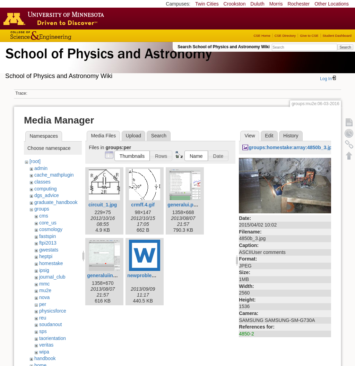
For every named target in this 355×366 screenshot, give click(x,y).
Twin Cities (207, 4)
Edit (269, 135)
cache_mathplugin (54, 175)
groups (41, 209)
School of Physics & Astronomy (107, 62)
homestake (51, 263)
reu (42, 318)
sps (43, 331)
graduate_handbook (56, 202)
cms (43, 216)
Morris (276, 4)
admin (40, 168)
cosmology (50, 229)
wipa (44, 352)
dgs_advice (46, 195)
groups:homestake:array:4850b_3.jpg (292, 147)
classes (42, 182)
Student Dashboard (337, 35)
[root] (35, 161)
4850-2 (246, 334)
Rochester (298, 4)
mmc (44, 284)
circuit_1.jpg (102, 204)
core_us (48, 222)
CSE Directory (285, 35)
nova (44, 297)
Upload (133, 135)
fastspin (47, 236)
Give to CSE (309, 35)
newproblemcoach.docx (154, 275)
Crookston (235, 4)
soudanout (50, 324)
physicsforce (52, 311)
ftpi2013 (48, 243)
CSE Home (261, 35)
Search (345, 47)
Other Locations (331, 4)
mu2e (45, 290)
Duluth (257, 4)
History (290, 135)
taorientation (52, 338)
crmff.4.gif (143, 204)
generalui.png (183, 204)
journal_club (52, 277)
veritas (46, 345)
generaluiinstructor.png (114, 275)
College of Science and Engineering (62, 35)
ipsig (44, 270)
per (42, 304)
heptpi (45, 256)
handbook (45, 358)
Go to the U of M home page (55, 18)
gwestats (48, 250)
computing (45, 188)
